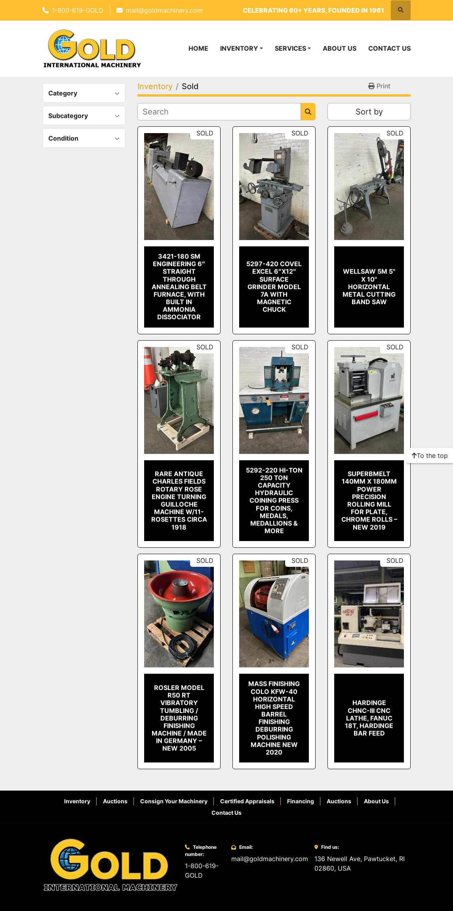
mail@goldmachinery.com (164, 10)
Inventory (239, 48)
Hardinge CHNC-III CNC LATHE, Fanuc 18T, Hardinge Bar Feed (369, 718)
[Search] (219, 111)
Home (198, 48)
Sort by (369, 111)
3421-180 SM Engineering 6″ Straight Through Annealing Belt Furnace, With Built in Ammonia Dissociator (179, 286)
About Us (339, 48)
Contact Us (389, 48)
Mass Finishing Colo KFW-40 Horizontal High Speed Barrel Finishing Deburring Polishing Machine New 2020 (274, 718)
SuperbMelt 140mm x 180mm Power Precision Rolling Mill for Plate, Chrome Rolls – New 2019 (369, 500)
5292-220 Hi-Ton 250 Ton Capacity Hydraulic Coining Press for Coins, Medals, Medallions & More (274, 500)
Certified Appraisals (247, 801)
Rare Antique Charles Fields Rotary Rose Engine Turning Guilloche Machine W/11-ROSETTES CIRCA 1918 (179, 500)
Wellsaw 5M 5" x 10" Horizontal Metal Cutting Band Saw (369, 286)
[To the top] (430, 455)
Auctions (115, 801)
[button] (241, 48)
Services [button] (290, 48)
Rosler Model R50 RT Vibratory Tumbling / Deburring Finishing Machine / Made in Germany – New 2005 (179, 718)
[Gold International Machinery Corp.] (110, 865)
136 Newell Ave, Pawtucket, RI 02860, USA (359, 863)
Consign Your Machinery (173, 801)
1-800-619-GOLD (77, 10)
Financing (300, 801)
